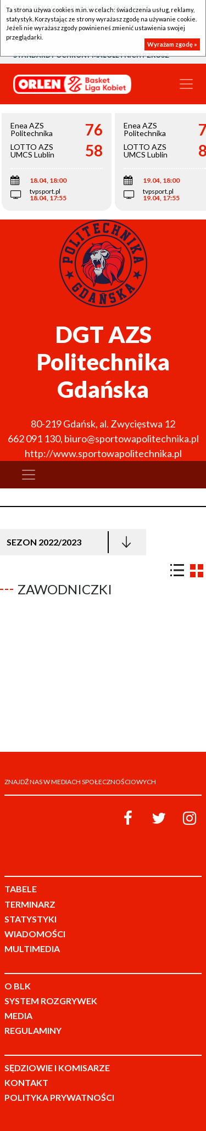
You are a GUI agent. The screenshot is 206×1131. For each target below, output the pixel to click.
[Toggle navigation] (186, 84)
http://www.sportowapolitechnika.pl (103, 453)
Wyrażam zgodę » (172, 44)
